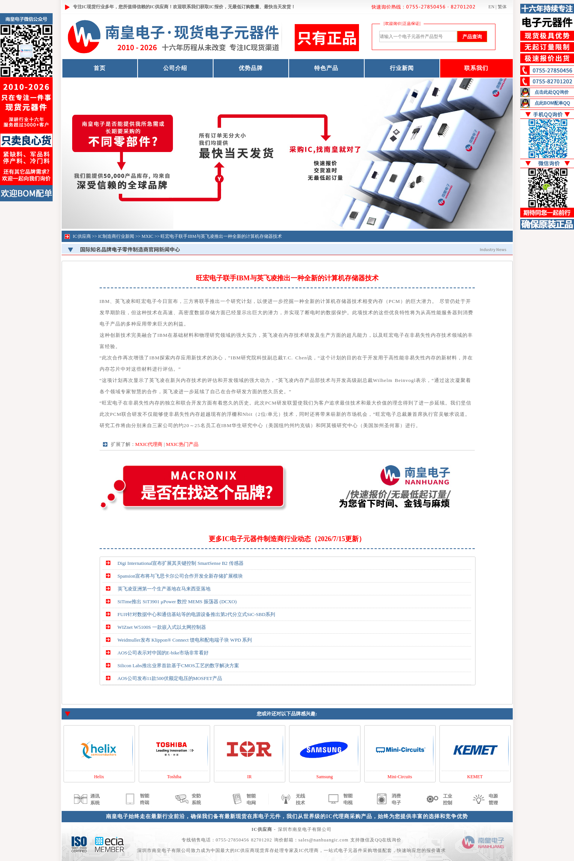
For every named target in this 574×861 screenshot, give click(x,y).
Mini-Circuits (400, 776)
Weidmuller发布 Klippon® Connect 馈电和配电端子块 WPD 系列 (185, 640)
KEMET (475, 776)
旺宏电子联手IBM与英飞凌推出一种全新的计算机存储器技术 (221, 236)
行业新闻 (402, 68)
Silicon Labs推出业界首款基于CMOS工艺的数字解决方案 (178, 665)
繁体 (502, 6)
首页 (100, 68)
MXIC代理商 (149, 444)
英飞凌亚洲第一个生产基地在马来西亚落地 (164, 589)
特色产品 (326, 68)
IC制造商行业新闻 (116, 236)
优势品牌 (251, 68)
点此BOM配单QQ (552, 103)
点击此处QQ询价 (552, 92)
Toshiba (174, 776)
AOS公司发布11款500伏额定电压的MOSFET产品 (170, 678)
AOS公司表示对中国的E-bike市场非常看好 (163, 653)
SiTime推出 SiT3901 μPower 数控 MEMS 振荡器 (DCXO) (177, 601)
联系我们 (476, 68)
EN (491, 6)
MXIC (147, 236)
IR (249, 776)
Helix (99, 776)
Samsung (324, 776)
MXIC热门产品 (182, 444)
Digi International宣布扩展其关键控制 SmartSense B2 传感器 (181, 563)
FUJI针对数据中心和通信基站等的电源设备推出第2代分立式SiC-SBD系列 (197, 614)
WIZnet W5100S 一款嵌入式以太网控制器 (162, 627)
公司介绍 (175, 68)
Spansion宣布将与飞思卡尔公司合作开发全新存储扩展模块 (180, 576)
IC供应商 (82, 236)
